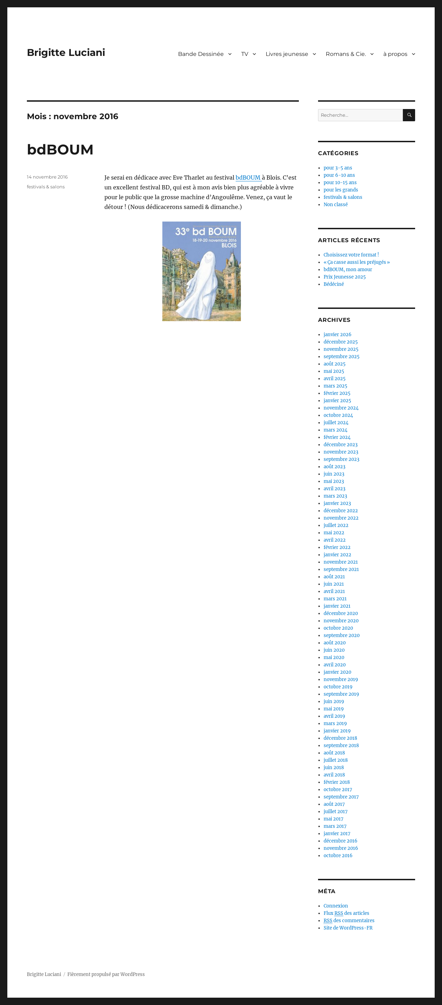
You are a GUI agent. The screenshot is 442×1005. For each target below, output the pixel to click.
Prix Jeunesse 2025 (345, 277)
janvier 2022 (337, 555)
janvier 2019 (337, 731)
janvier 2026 (338, 335)
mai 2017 (334, 819)
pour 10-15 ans (340, 183)
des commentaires (349, 921)
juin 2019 (334, 701)
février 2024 (337, 437)
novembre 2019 (341, 679)
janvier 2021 (337, 606)
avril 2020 (335, 665)
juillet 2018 (336, 760)
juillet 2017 (336, 812)
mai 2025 (334, 371)
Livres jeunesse (287, 54)
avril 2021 (334, 591)
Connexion (336, 906)
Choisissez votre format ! (351, 255)
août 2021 (334, 577)
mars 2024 (335, 430)
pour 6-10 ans (339, 175)
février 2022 (337, 547)
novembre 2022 (341, 518)
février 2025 (337, 393)
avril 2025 (335, 379)
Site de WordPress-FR (348, 928)
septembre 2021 (341, 569)
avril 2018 (334, 775)
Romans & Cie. (346, 54)
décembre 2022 (341, 511)
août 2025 (335, 364)
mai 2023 (334, 481)
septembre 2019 (341, 694)
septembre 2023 (341, 459)
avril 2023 (334, 489)
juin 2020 (334, 650)
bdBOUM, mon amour (348, 270)
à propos (395, 54)
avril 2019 (334, 716)
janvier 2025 (337, 401)
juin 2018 (334, 768)
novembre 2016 (341, 848)
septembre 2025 (342, 357)
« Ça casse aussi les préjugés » (357, 262)
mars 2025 (335, 386)
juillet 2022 (336, 525)
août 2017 (334, 804)
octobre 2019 (338, 687)
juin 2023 (334, 474)
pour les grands (341, 190)
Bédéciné (334, 284)
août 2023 (334, 467)
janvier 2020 (337, 672)
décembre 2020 (341, 613)
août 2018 (334, 753)
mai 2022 (334, 533)
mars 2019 (335, 723)
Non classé (336, 205)
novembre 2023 (341, 452)
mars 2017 (335, 826)
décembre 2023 (341, 445)
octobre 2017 (338, 790)
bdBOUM (60, 149)
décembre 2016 (341, 841)
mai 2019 (334, 709)
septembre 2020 (342, 635)
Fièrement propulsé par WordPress (106, 974)
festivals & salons (46, 186)
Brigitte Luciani (66, 52)
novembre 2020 (341, 621)
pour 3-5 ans (338, 168)
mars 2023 (335, 496)
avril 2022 (335, 540)
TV (244, 54)
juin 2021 (334, 584)
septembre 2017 (341, 797)
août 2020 (335, 643)
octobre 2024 (338, 415)
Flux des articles (346, 913)
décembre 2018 (340, 738)
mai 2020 (334, 657)
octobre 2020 (338, 628)
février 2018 (337, 782)
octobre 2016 (338, 856)
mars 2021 (335, 599)
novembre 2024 (341, 408)
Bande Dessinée (201, 54)
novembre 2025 (341, 349)
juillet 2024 (336, 423)
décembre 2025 (341, 342)
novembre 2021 (341, 562)
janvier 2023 (337, 503)
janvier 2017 (337, 834)
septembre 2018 (341, 746)
